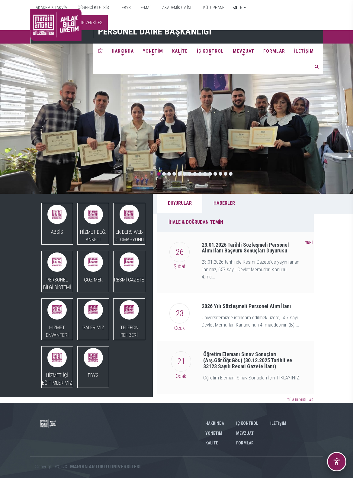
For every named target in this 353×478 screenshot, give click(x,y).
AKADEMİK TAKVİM (51, 7)
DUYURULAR (180, 203)
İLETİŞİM (304, 51)
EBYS (126, 7)
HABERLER (224, 203)
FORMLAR (274, 51)
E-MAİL (146, 7)
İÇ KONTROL (210, 51)
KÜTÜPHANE (213, 7)
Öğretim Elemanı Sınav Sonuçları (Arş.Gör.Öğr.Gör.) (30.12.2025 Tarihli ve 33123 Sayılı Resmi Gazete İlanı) (247, 360)
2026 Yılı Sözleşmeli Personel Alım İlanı (246, 306)
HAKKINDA (123, 51)
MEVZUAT (243, 51)
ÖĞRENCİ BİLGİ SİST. (94, 7)
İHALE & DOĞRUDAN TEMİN (195, 222)
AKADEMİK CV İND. (177, 7)
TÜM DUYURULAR (300, 400)
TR (237, 7)
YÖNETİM (153, 51)
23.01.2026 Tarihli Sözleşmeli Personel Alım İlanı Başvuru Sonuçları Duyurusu (245, 248)
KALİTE (180, 51)
